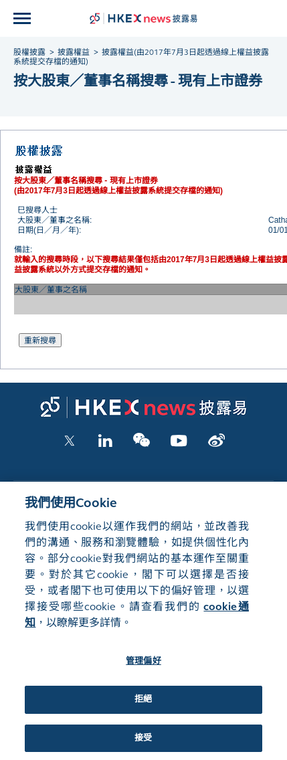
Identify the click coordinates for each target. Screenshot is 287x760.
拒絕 (143, 707)
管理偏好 (143, 669)
